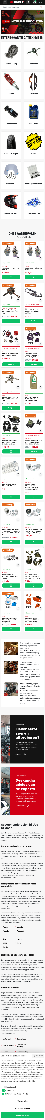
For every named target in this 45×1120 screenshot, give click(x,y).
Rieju (19, 943)
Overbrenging (8, 1045)
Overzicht (38, 1056)
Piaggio (6, 931)
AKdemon (5, 482)
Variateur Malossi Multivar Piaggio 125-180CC (10, 576)
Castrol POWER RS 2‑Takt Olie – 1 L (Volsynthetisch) (31, 398)
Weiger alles (22, 1101)
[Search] (22, 7)
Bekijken (34, 321)
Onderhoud (21, 1039)
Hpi (3, 351)
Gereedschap (22, 1052)
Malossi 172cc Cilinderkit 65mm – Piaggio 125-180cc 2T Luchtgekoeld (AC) (32, 486)
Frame (5, 1052)
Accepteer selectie (22, 1108)
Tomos (5, 927)
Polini (4, 266)
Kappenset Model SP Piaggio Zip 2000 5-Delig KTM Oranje (32, 619)
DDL (26, 308)
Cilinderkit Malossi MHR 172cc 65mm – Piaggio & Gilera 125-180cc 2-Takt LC (11, 531)
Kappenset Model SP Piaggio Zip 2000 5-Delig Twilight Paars (32, 355)
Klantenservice (22, 806)
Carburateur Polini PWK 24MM (33, 269)
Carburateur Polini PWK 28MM (10, 269)
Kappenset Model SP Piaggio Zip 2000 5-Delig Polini (9, 619)
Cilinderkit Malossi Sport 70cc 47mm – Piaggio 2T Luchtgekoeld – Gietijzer (33, 531)
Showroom (21, 754)
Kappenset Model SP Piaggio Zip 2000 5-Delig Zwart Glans (9, 442)
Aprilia (5, 947)
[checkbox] (8, 1087)
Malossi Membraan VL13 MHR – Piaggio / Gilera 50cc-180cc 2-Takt (33, 442)
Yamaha (20, 927)
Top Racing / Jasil (9, 308)
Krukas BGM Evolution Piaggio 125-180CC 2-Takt (10, 398)
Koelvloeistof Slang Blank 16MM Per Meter (10, 485)
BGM (3, 395)
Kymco (19, 939)
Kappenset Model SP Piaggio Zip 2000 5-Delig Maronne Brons (32, 576)
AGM (5, 943)
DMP (26, 351)
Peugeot (20, 931)
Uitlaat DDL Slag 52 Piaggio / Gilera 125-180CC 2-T (32, 311)
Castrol (28, 395)
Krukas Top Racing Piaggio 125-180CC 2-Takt (10, 311)
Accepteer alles (22, 1115)
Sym (4, 939)
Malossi (28, 439)
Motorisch (7, 1039)
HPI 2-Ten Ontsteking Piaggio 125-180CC (10, 354)
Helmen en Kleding (21, 1045)
